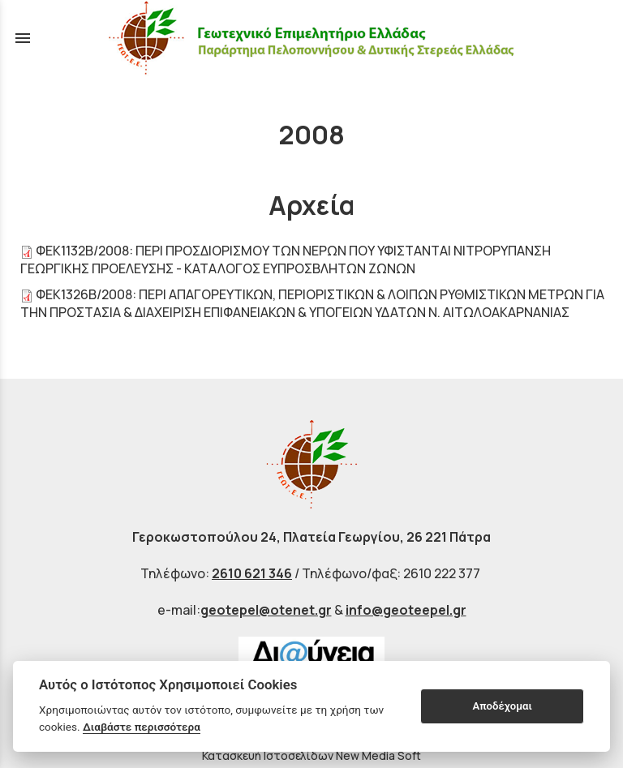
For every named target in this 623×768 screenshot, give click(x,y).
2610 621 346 (252, 573)
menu (22, 38)
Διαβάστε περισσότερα (141, 726)
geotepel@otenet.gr (266, 610)
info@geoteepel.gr (406, 610)
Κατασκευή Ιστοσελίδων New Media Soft (311, 755)
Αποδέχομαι (502, 706)
